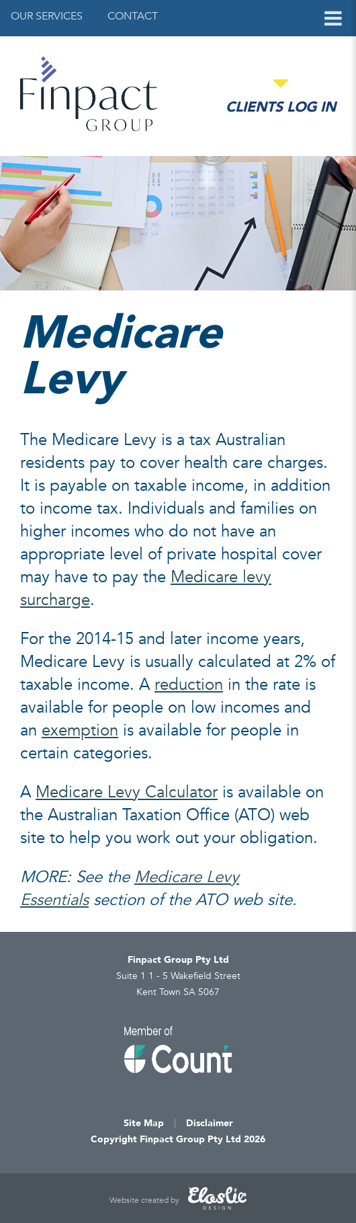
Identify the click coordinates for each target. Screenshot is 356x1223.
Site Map (144, 1123)
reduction (188, 685)
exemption (80, 730)
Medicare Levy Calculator (127, 792)
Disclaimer (209, 1123)
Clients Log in (281, 107)
